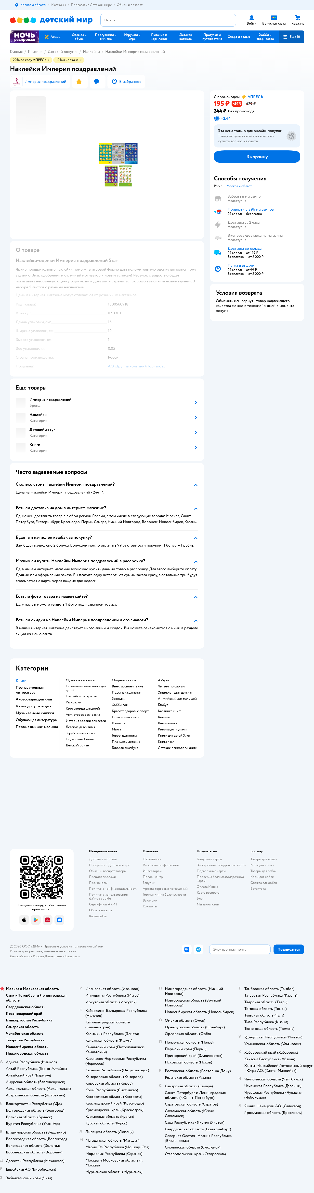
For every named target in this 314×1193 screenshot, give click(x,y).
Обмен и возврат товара (107, 871)
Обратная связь (100, 910)
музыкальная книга (80, 680)
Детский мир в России (27, 956)
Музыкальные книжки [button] (35, 713)
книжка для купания (173, 729)
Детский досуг (61, 51)
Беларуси (72, 956)
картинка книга (169, 711)
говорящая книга (124, 736)
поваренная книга (125, 717)
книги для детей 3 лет (174, 736)
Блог (200, 898)
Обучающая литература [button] (36, 719)
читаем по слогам (171, 686)
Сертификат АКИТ (103, 904)
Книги (33, 51)
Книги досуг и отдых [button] (34, 706)
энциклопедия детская (175, 693)
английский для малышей (177, 699)
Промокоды (98, 883)
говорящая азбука (125, 748)
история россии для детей (86, 721)
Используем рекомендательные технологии (43, 951)
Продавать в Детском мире (109, 865)
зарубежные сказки (80, 733)
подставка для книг (126, 693)
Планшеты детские (126, 742)
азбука (163, 680)
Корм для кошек (262, 865)
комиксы (119, 723)
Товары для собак (263, 871)
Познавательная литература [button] (30, 690)
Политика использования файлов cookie (108, 896)
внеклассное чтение (127, 686)
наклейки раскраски (81, 696)
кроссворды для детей (83, 709)
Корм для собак (262, 877)
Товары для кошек (263, 859)
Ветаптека (258, 889)
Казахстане (53, 956)
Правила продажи (102, 877)
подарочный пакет (80, 739)
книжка (164, 717)
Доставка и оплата (103, 859)
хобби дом (120, 705)
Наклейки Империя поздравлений (135, 51)
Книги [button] (21, 680)
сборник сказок (124, 680)
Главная (16, 51)
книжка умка (167, 723)
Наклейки (91, 51)
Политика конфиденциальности (113, 889)
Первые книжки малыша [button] (37, 726)
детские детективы (80, 727)
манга (116, 729)
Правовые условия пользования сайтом (73, 946)
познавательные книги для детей (86, 688)
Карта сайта (97, 916)
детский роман (77, 745)
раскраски (73, 702)
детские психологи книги (177, 748)
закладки (119, 699)
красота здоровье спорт (130, 711)
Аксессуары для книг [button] (34, 699)
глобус (163, 705)
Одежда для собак (263, 883)
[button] (291, 36)
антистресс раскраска (83, 715)
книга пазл (166, 742)
